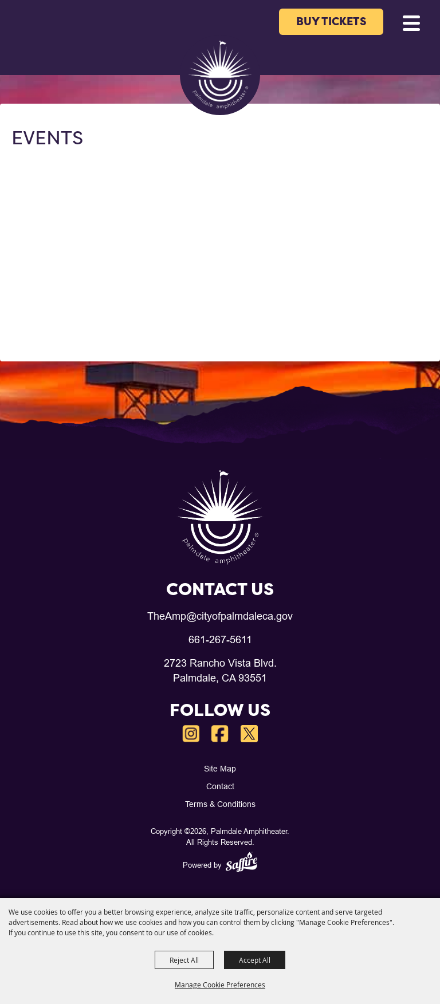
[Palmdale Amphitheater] (220, 75)
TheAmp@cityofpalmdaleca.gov (220, 616)
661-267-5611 (220, 639)
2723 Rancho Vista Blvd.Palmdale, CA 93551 (220, 670)
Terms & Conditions (220, 804)
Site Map (220, 768)
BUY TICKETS (331, 21)
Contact (220, 786)
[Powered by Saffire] (241, 863)
